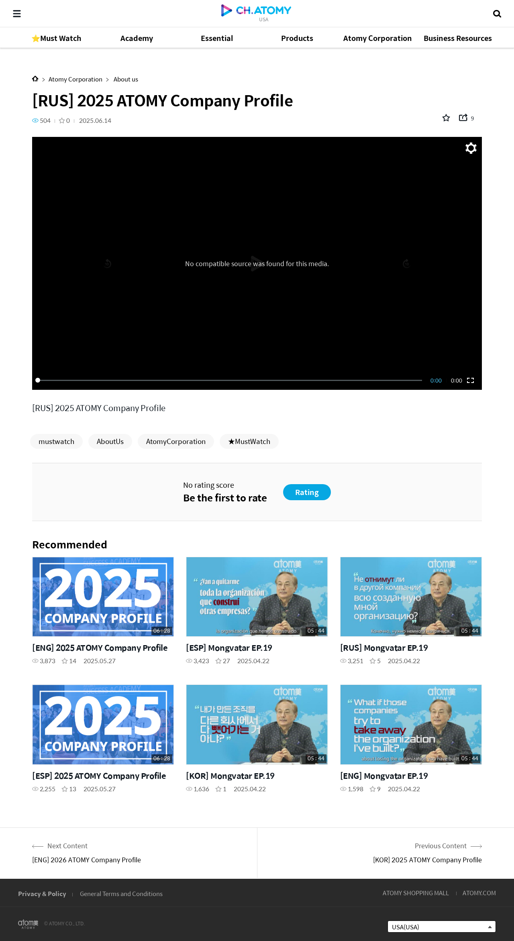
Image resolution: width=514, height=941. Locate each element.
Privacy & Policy (42, 893)
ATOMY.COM (479, 892)
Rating (307, 492)
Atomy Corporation (75, 79)
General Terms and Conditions (121, 893)
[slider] (230, 380)
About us (125, 79)
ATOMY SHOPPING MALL (416, 892)
